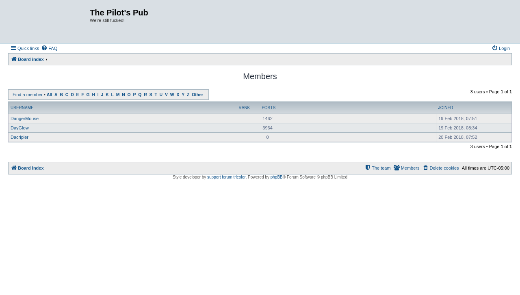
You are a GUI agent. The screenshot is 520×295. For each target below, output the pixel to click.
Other (197, 95)
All (49, 95)
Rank (244, 108)
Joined (445, 108)
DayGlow (20, 127)
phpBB (277, 177)
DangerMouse (25, 118)
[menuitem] (49, 48)
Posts (268, 108)
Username (22, 108)
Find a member (28, 94)
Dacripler (19, 137)
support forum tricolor (226, 177)
